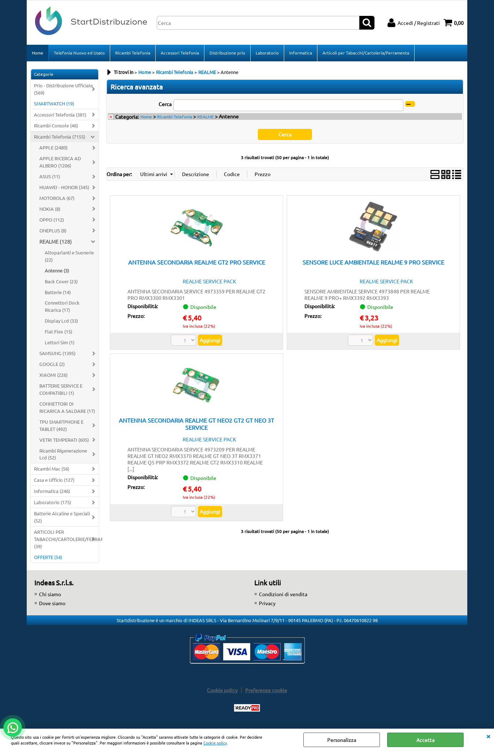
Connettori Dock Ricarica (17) (62, 306)
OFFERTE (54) (48, 557)
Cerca (165, 104)
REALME (205, 116)
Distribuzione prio (227, 53)
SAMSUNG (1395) (57, 353)
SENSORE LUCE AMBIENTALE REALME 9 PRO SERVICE (373, 262)
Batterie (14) (58, 292)
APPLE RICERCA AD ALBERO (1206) (60, 162)
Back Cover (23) (61, 281)
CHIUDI (488, 735)
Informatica (300, 53)
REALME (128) (55, 241)
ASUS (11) (49, 176)
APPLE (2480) (53, 147)
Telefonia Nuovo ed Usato (79, 53)
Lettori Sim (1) (59, 342)
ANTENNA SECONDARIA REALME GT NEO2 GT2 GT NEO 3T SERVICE (196, 423)
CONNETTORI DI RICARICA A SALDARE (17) (67, 407)
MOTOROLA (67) (56, 198)
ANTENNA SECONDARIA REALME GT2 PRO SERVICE (196, 262)
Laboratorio (267, 53)
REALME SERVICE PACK (209, 281)
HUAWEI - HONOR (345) (64, 187)
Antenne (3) (57, 270)
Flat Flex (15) (58, 331)
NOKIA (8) (49, 209)
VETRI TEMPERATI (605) (64, 440)
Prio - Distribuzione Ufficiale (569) (63, 89)
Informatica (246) (52, 491)
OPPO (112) (51, 220)
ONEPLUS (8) (52, 230)
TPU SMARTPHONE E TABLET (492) (61, 425)
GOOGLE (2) (52, 364)
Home (37, 53)
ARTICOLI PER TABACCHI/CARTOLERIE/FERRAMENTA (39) (66, 539)
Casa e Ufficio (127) (54, 480)
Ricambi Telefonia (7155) (59, 137)
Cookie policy (215, 743)
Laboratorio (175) (52, 502)
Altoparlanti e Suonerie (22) (69, 256)
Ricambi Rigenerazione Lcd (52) (63, 454)
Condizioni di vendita (283, 594)
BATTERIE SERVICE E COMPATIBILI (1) (60, 389)
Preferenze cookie (266, 690)
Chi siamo (50, 594)
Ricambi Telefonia (132, 53)
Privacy (267, 603)
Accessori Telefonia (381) (60, 115)
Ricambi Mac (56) (51, 469)
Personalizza (341, 740)
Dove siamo (52, 603)
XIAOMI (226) (53, 375)
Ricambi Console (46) (56, 125)
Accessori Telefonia (180, 53)
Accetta (425, 740)
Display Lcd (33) (61, 321)
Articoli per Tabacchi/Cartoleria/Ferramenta (365, 53)
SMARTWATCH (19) (54, 103)
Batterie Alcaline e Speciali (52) (62, 517)
